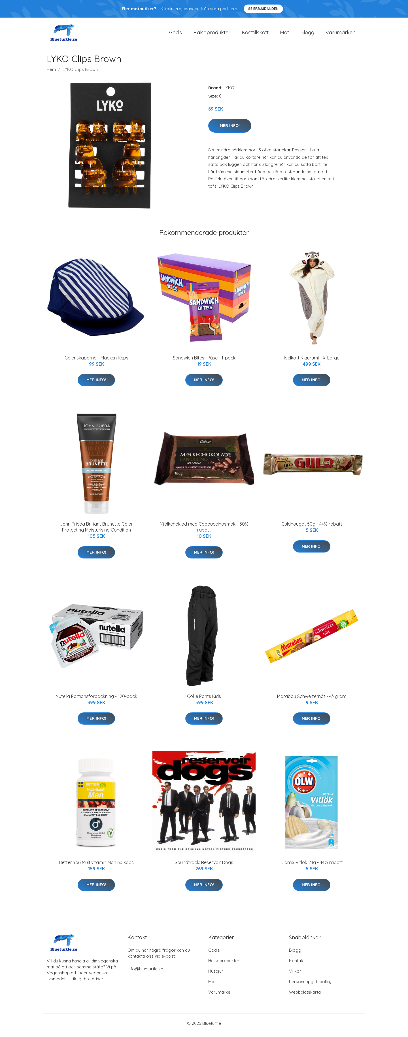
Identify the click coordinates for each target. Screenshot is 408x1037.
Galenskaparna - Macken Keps (96, 362)
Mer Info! (230, 129)
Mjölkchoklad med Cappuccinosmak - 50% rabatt (204, 531)
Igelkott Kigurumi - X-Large (311, 362)
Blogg (307, 34)
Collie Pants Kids (204, 700)
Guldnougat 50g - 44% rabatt (311, 528)
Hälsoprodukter (211, 34)
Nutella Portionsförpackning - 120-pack (96, 700)
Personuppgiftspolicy (310, 985)
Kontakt (297, 964)
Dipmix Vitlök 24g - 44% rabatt (311, 866)
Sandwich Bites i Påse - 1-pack (204, 362)
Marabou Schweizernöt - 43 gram (311, 700)
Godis (175, 34)
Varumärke (219, 996)
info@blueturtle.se (145, 972)
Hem (51, 73)
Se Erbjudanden (263, 9)
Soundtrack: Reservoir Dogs (204, 866)
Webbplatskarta (305, 996)
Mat (284, 34)
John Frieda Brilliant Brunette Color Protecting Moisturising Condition (96, 531)
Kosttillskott (255, 34)
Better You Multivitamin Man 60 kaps (96, 866)
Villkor (295, 975)
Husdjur (215, 975)
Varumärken (341, 34)
